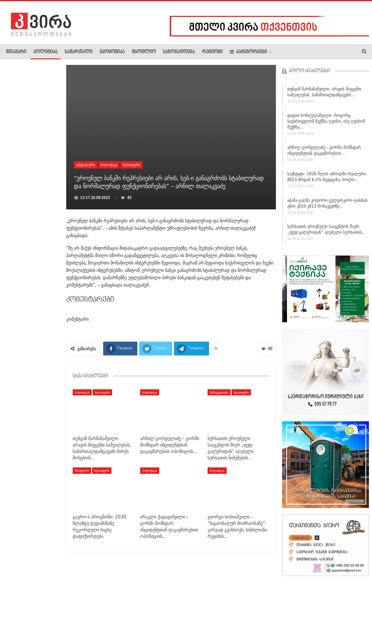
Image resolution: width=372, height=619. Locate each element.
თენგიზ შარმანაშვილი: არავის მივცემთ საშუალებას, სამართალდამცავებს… (324, 91)
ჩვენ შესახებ (16, 596)
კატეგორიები (248, 51)
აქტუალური (85, 165)
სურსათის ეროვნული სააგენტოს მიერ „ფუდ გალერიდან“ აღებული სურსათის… (326, 229)
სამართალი (78, 52)
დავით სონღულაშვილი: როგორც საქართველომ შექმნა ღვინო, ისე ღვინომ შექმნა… (326, 121)
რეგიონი (212, 52)
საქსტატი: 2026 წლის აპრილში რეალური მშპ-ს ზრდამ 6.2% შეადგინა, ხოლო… (326, 176)
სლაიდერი (131, 165)
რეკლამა (45, 596)
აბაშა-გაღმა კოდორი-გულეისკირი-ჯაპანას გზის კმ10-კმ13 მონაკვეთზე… (327, 203)
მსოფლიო (144, 52)
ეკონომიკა (112, 52)
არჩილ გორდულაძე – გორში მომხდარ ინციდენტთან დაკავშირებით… (324, 150)
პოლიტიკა (45, 52)
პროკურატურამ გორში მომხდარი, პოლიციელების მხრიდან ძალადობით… (29, 198)
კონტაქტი (71, 596)
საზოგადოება (179, 52)
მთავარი (16, 52)
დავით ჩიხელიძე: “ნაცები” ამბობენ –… (45, 399)
